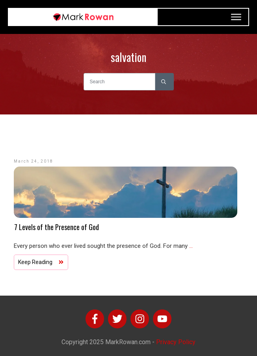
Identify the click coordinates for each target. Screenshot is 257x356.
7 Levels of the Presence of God (56, 227)
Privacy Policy (176, 342)
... (191, 245)
